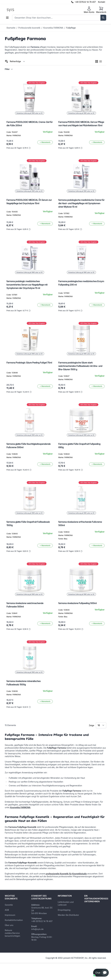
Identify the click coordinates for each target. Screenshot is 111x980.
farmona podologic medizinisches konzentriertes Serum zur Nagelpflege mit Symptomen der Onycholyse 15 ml (26, 284)
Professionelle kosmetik (29, 28)
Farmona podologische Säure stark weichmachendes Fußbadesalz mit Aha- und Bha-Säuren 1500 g (80, 366)
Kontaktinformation (14, 920)
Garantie (9, 905)
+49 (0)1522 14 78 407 (85, 2)
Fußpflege (71, 28)
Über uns (9, 925)
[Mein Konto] (89, 10)
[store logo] (17, 10)
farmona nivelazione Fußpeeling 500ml (77, 603)
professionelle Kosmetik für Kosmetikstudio (66, 873)
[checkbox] (96, 61)
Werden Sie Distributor (68, 915)
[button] (101, 973)
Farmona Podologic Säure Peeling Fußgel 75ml (29, 362)
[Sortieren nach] (17, 61)
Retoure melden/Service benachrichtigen (12, 933)
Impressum (10, 915)
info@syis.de (37, 929)
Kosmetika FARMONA (53, 28)
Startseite (10, 28)
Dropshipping (64, 910)
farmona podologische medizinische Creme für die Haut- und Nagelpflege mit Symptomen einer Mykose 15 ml (81, 203)
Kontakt (101, 2)
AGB (7, 910)
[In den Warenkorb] (45, 142)
